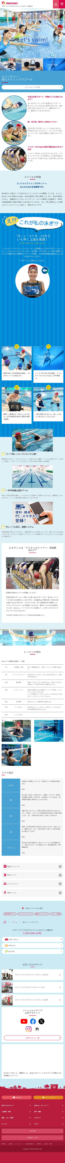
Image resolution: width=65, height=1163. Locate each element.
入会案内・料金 (6, 1111)
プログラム (37, 1118)
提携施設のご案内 (32, 1137)
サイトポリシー (19, 1143)
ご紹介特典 (32, 1131)
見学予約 (33, 951)
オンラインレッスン (25, 914)
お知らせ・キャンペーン (41, 1105)
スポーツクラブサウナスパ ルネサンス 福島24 (17, 6)
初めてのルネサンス (8, 1105)
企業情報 (10, 1143)
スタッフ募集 (55, 914)
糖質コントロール (42, 914)
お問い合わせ (33, 939)
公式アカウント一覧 (32, 1038)
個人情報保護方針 (29, 1143)
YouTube (16, 1097)
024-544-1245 (33, 933)
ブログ (36, 1124)
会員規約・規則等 (48, 1143)
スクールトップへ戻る (43, 87)
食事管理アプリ (10, 914)
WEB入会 (33, 945)
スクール (14, 922)
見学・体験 (37, 1111)
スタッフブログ (48, 1097)
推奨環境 (39, 1143)
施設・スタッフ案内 (8, 1118)
